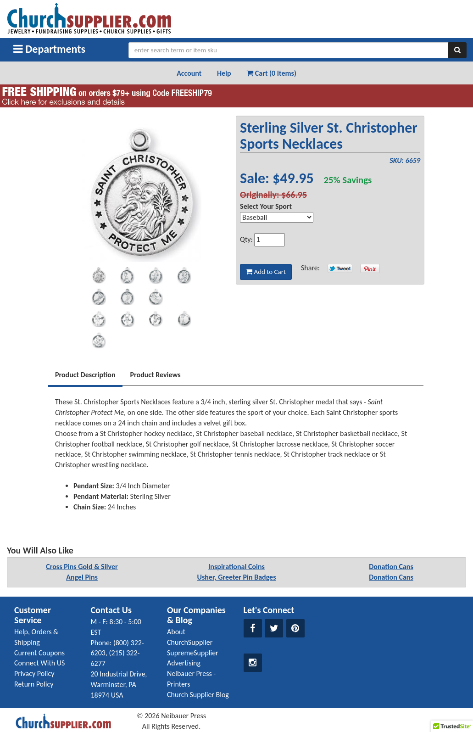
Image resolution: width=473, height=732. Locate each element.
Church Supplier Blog (198, 694)
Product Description (85, 374)
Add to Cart (266, 272)
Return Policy (33, 684)
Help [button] (224, 73)
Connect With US (39, 663)
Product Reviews (155, 374)
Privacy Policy (34, 673)
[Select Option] (276, 217)
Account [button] (189, 73)
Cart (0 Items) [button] (271, 73)
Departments (49, 49)
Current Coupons (39, 652)
